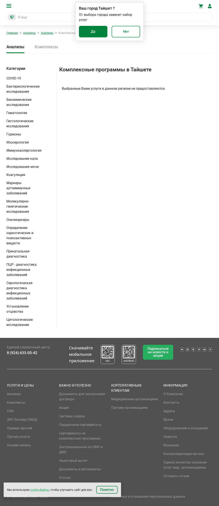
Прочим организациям (129, 408)
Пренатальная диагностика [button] (18, 253)
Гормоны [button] (13, 134)
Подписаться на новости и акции (158, 352)
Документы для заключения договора (82, 396)
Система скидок (72, 416)
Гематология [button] (16, 113)
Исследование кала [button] (22, 159)
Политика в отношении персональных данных (148, 496)
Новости (170, 437)
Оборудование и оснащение (185, 428)
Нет (126, 31)
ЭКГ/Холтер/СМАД (22, 420)
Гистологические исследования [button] (19, 123)
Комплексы (46, 46)
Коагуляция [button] (15, 175)
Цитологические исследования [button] (19, 322)
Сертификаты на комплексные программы (80, 435)
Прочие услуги (18, 437)
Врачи (168, 420)
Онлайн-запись (19, 445)
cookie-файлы (39, 489)
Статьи (64, 478)
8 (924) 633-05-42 (22, 353)
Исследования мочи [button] (22, 167)
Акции (64, 408)
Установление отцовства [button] (17, 309)
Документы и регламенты (80, 469)
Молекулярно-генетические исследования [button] (17, 206)
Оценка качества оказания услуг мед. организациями (185, 464)
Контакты (171, 402)
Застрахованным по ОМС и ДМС (81, 449)
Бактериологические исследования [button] (23, 89)
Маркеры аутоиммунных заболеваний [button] (18, 188)
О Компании (173, 394)
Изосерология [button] (17, 142)
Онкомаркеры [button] (17, 220)
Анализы (29, 33)
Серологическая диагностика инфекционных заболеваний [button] (19, 290)
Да (93, 31)
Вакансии (171, 445)
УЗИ (10, 411)
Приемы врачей (19, 428)
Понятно (107, 490)
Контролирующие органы (183, 454)
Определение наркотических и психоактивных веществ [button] (19, 235)
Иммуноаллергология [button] (23, 150)
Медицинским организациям (134, 399)
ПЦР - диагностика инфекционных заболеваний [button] (21, 270)
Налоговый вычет (73, 461)
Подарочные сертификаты (80, 425)
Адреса (169, 411)
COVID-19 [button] (13, 78)
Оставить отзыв (176, 476)
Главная (12, 33)
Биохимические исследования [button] (18, 102)
